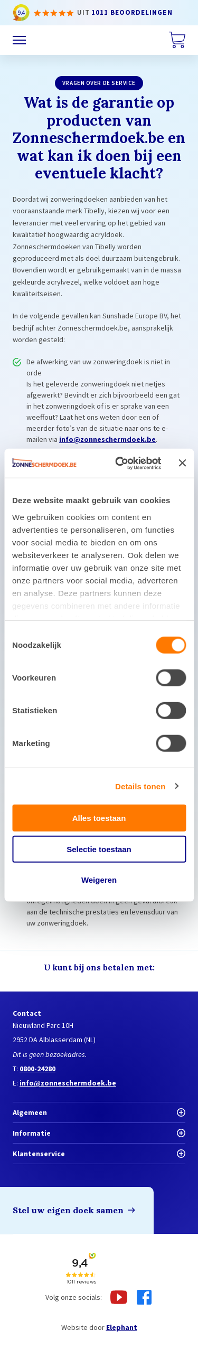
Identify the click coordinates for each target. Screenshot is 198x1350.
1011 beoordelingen (132, 12)
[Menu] (19, 40)
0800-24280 (37, 1068)
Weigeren (99, 879)
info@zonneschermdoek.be (107, 439)
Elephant (121, 1327)
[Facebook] (144, 1297)
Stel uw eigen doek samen (68, 1210)
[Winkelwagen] (177, 40)
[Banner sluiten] (182, 463)
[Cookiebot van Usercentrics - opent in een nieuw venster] (120, 463)
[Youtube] (118, 1297)
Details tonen (140, 785)
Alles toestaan (99, 818)
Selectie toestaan (99, 848)
